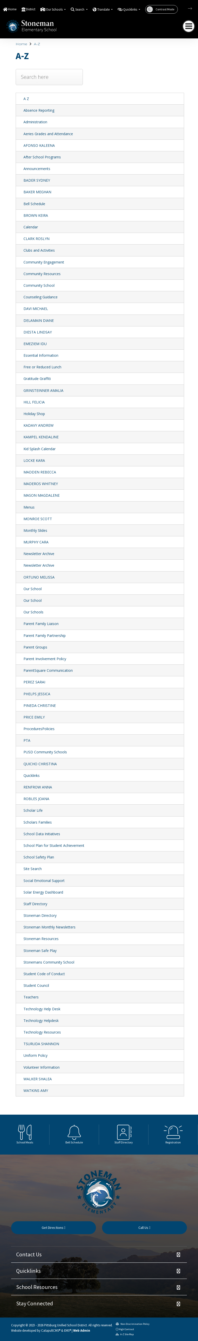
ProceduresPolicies (39, 728)
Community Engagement (43, 262)
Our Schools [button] (54, 9)
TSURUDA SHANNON (41, 1043)
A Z (26, 98)
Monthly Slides (35, 530)
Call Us (144, 1227)
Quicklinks (31, 775)
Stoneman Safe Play (40, 950)
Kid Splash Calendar (39, 448)
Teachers (31, 997)
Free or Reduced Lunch (42, 367)
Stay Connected (34, 1303)
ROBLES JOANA (36, 798)
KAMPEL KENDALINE (41, 437)
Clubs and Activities (39, 250)
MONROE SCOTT (37, 518)
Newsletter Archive (38, 553)
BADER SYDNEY (36, 180)
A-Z (37, 44)
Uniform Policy (35, 1055)
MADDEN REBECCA (39, 472)
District (30, 9)
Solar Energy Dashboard (43, 892)
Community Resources (42, 273)
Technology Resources (42, 1032)
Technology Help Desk (41, 1009)
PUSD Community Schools (45, 752)
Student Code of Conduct (44, 973)
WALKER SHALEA (37, 1078)
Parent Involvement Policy (44, 658)
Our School (32, 588)
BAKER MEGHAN (37, 191)
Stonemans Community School (48, 962)
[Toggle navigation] (188, 26)
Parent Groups (35, 647)
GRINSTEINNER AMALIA (43, 390)
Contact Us (29, 1254)
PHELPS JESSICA (36, 693)
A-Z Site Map (125, 1334)
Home (12, 9)
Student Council (36, 985)
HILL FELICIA (34, 402)
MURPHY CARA (35, 542)
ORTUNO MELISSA (39, 577)
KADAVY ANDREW (38, 425)
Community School (39, 285)
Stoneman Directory (40, 915)
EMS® (67, 1330)
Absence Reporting (38, 110)
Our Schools (33, 612)
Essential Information (40, 355)
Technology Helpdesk (41, 1020)
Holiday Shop (34, 413)
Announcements (36, 168)
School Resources (37, 1286)
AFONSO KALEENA (39, 145)
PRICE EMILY (34, 717)
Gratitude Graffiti (37, 378)
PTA (26, 740)
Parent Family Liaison (41, 623)
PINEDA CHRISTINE (39, 705)
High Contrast (126, 1329)
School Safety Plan (38, 857)
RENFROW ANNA (37, 787)
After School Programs (42, 157)
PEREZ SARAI (34, 682)
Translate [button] (103, 9)
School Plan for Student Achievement (53, 845)
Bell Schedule (34, 203)
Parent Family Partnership (44, 635)
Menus (29, 507)
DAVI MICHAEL (35, 308)
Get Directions (53, 1227)
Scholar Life (33, 810)
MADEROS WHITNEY (40, 483)
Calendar (30, 227)
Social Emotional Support (44, 880)
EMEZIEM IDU (35, 343)
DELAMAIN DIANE (38, 320)
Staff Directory (35, 903)
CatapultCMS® (50, 1330)
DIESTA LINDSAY (37, 332)
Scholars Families (37, 822)
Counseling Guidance (40, 297)
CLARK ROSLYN (36, 238)
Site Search (32, 868)
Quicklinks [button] (130, 9)
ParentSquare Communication (48, 670)
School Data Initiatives (41, 833)
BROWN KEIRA (35, 215)
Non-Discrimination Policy (133, 1324)
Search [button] (80, 9)
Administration (35, 121)
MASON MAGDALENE (41, 495)
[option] (24, 1135)
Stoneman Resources (41, 938)
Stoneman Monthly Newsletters (49, 927)
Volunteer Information (41, 1067)
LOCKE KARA (34, 460)
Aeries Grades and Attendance (48, 133)
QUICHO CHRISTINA (40, 763)
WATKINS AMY (35, 1090)
